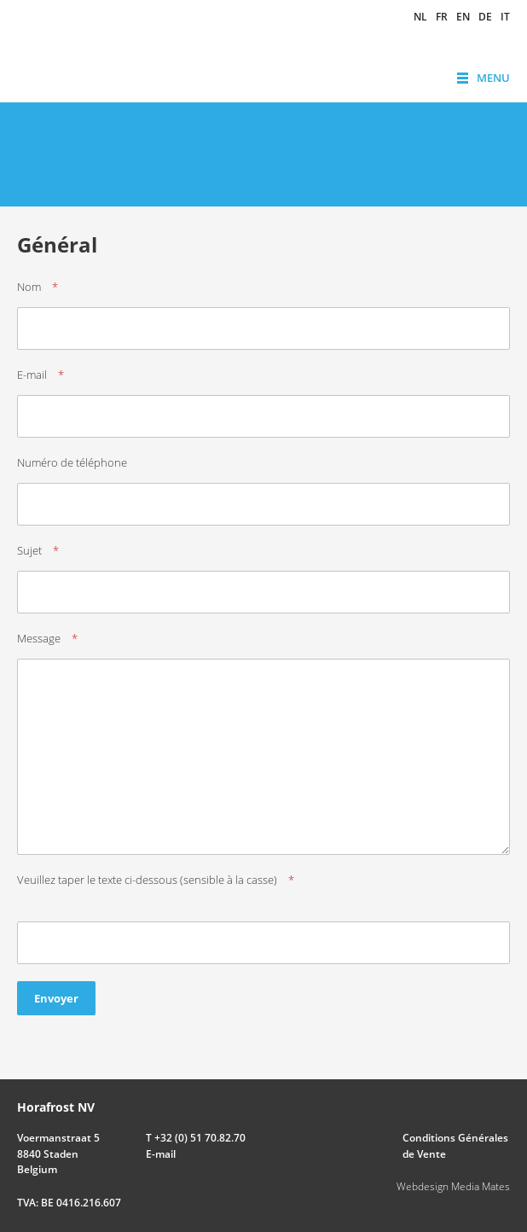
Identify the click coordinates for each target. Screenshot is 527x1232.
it (505, 17)
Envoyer (56, 998)
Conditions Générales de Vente (455, 1145)
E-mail (32, 374)
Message (39, 638)
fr (442, 17)
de (485, 17)
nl (420, 17)
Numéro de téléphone (72, 462)
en (463, 17)
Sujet (29, 550)
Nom (29, 286)
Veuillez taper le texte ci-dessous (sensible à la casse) (147, 879)
